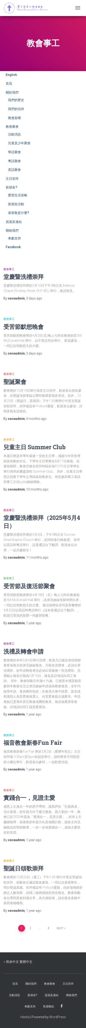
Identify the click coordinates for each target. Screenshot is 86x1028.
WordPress (57, 1017)
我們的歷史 (16, 100)
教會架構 (14, 118)
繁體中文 (25, 962)
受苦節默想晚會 (23, 326)
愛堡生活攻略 (17, 195)
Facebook (13, 247)
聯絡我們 (12, 230)
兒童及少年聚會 (19, 143)
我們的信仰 (16, 109)
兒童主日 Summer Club (34, 447)
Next (60, 928)
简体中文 (12, 962)
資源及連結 (14, 222)
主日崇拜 (12, 178)
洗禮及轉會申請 (23, 651)
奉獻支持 (14, 238)
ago (34, 298)
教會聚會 (12, 126)
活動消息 (14, 134)
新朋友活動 (16, 204)
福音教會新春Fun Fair (32, 742)
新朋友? (11, 187)
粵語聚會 (14, 161)
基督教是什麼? (18, 213)
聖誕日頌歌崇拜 (23, 868)
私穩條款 (48, 1006)
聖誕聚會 (14, 381)
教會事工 (8, 269)
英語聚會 (14, 170)
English (11, 75)
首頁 (9, 83)
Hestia (25, 1017)
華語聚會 (14, 152)
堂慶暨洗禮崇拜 (23, 276)
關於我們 (12, 92)
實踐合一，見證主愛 (29, 797)
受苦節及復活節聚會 (29, 586)
